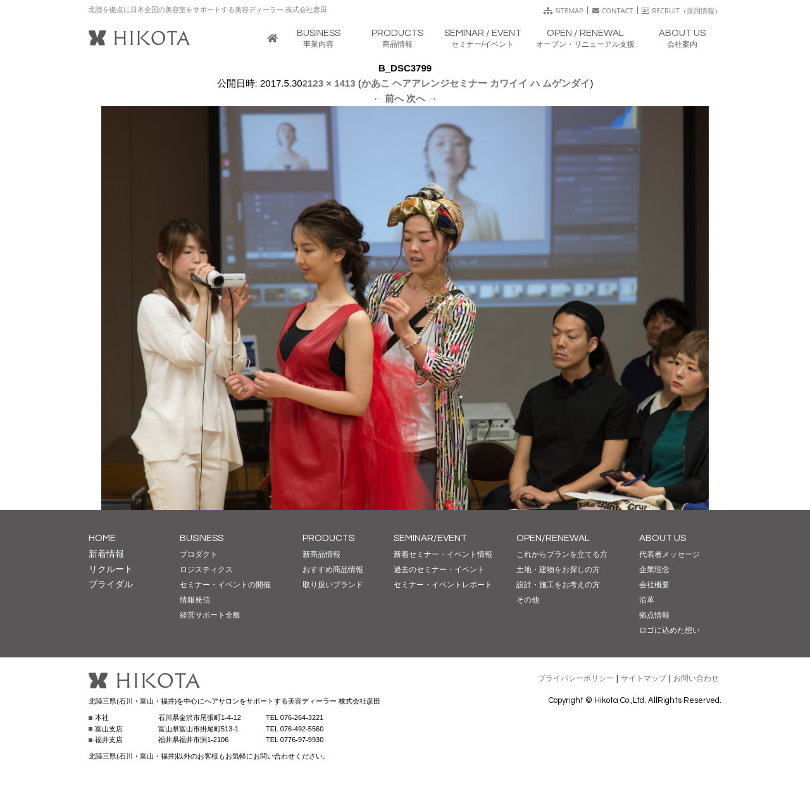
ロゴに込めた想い (669, 630)
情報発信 (195, 599)
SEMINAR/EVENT (430, 538)
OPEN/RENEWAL (553, 538)
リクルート (111, 569)
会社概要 (654, 584)
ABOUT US (662, 538)
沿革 (646, 599)
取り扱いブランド (332, 584)
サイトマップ (643, 678)
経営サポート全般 (210, 615)
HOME (102, 538)
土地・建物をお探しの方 (558, 569)
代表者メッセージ (669, 554)
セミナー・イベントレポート (443, 584)
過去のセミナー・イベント (439, 569)
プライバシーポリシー (576, 678)
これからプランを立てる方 (562, 554)
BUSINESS (201, 538)
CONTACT (612, 10)
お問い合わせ (696, 678)
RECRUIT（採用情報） (681, 10)
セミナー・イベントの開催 (225, 584)
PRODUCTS (328, 538)
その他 (527, 599)
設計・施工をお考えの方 (558, 584)
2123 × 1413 (329, 83)
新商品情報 (321, 554)
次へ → (421, 98)
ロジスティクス (206, 569)
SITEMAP (563, 10)
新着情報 (106, 554)
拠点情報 (654, 615)
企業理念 (654, 569)
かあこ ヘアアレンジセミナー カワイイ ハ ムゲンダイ (475, 83)
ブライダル (111, 584)
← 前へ (388, 98)
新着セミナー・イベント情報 (443, 554)
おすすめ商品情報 (332, 569)
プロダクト (199, 554)
